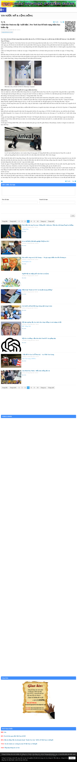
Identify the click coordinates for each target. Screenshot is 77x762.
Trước (56, 22)
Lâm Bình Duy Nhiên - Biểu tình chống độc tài (36, 370)
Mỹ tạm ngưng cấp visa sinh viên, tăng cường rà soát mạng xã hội (41, 322)
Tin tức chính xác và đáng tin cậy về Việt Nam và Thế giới (21, 744)
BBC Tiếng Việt (26, 326)
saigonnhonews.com (7, 32)
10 (37, 221)
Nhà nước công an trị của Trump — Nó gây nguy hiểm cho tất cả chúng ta (44, 257)
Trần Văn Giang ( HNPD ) (29, 358)
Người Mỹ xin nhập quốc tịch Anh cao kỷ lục (35, 273)
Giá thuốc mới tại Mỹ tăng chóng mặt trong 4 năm (37, 306)
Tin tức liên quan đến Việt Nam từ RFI (15, 736)
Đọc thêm (24, 231)
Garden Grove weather (38, 414)
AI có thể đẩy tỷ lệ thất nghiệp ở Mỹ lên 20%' (35, 241)
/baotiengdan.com (26, 261)
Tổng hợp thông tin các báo (12, 747)
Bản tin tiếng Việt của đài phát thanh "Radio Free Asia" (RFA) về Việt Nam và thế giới (28, 740)
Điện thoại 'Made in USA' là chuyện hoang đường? (37, 290)
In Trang (2, 181)
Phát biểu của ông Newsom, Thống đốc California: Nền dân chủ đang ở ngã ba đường (47, 225)
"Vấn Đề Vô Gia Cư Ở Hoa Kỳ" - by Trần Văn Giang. (38, 354)
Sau (61, 22)
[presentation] (16, 209)
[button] (3, 9)
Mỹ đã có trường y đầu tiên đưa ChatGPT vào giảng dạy (39, 338)
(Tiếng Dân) (25, 229)
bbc (5, 732)
